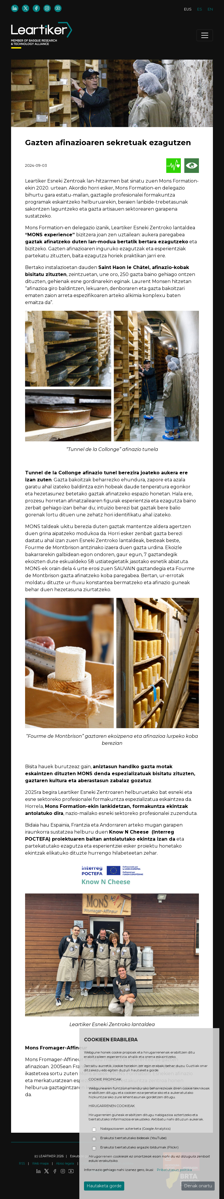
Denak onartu (198, 1185)
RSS (22, 1163)
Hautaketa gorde (104, 1185)
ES (199, 9)
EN (210, 9)
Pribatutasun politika (174, 1170)
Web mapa (41, 1163)
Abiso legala (65, 1163)
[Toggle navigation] (205, 35)
